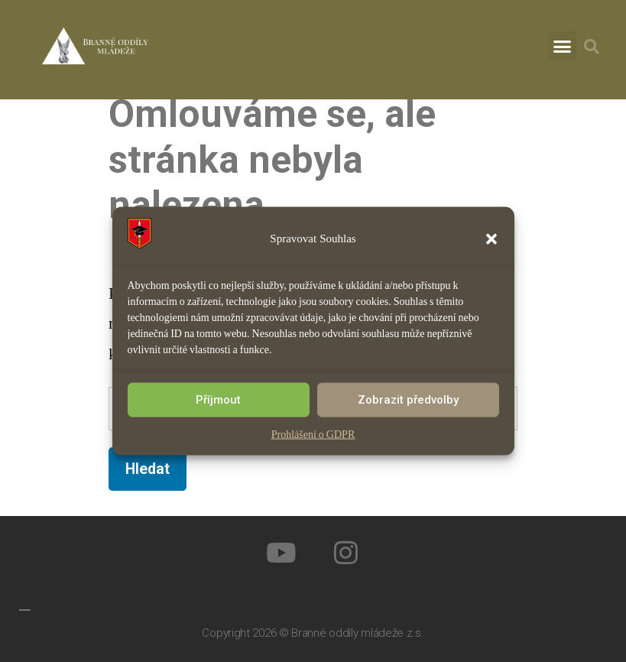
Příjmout (218, 400)
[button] (491, 238)
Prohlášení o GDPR (313, 433)
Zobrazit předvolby (408, 400)
